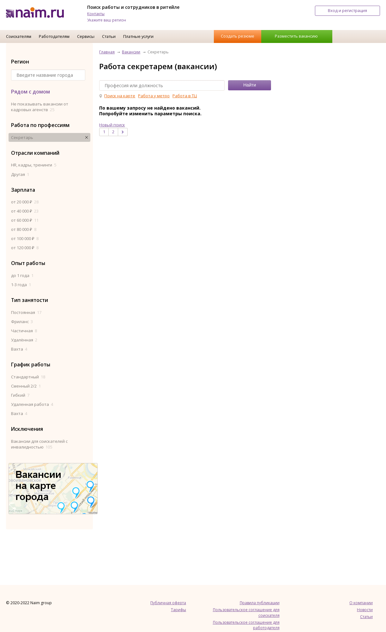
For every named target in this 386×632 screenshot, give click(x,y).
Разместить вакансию (296, 36)
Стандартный (28, 377)
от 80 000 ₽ (23, 229)
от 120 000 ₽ (25, 247)
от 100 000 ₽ (25, 238)
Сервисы (85, 36)
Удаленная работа (32, 404)
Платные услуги (138, 36)
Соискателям (18, 36)
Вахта (19, 349)
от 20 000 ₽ (25, 202)
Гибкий (20, 395)
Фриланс (22, 321)
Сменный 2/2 (26, 386)
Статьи (109, 36)
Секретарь (22, 137)
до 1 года (22, 275)
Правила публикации (260, 602)
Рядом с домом (30, 91)
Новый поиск (112, 125)
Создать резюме (237, 36)
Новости (365, 609)
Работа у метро (154, 96)
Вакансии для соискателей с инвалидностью (39, 444)
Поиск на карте (119, 96)
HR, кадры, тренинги (33, 165)
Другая (20, 174)
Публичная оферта (168, 602)
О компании (361, 602)
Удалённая (24, 340)
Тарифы (178, 609)
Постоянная (26, 312)
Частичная (24, 331)
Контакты (96, 13)
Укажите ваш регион (106, 20)
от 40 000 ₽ (25, 211)
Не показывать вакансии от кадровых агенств (39, 106)
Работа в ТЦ (184, 96)
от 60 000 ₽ (25, 220)
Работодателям (54, 36)
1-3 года (21, 284)
